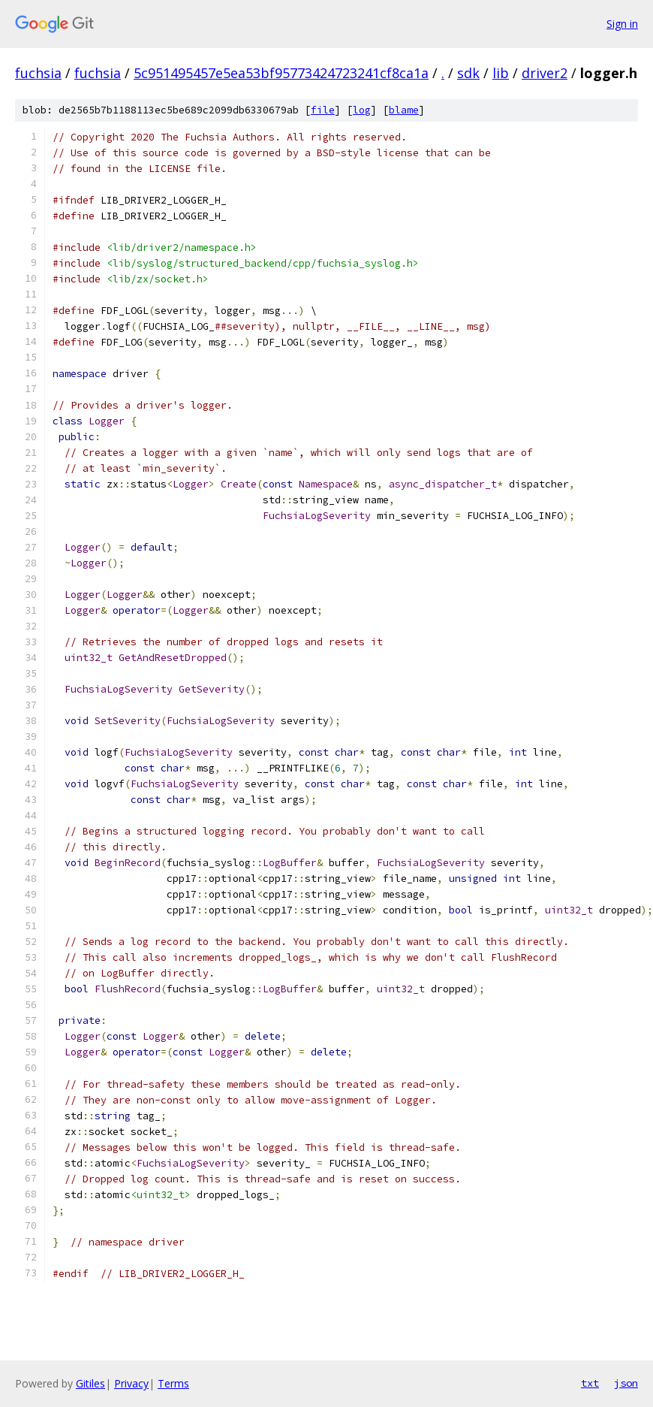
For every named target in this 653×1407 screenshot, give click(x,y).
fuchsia (38, 73)
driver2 (544, 73)
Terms (173, 1383)
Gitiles (90, 1383)
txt (590, 1383)
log (362, 110)
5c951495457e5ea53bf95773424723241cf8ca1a (281, 73)
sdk (468, 73)
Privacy (131, 1383)
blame (404, 110)
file (323, 110)
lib (500, 73)
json (626, 1383)
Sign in (622, 24)
